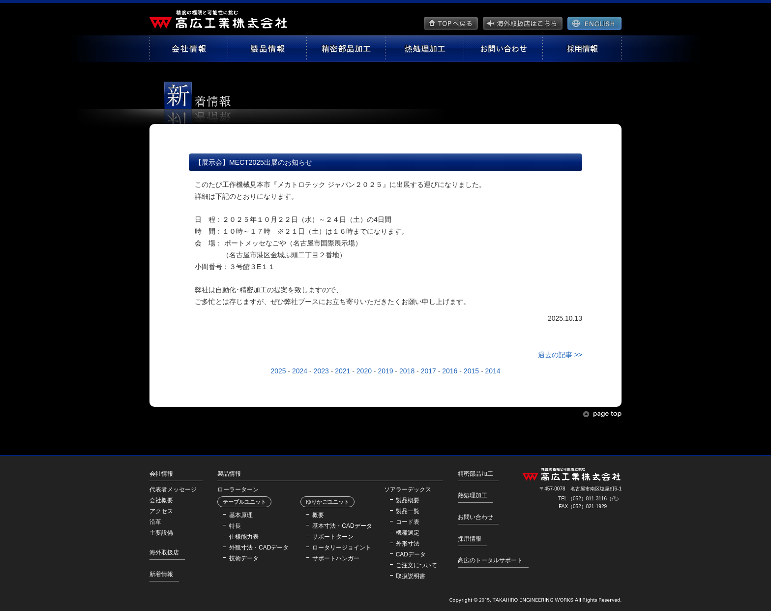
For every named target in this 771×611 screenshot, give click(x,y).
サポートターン (333, 536)
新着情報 (161, 574)
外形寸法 (407, 543)
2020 (364, 371)
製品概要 (407, 500)
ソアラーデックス (407, 489)
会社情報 (161, 473)
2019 (385, 371)
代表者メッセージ (173, 489)
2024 (299, 371)
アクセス (161, 511)
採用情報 (469, 538)
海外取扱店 (164, 552)
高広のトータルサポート (490, 560)
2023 (321, 371)
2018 (407, 371)
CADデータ (411, 554)
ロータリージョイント (341, 547)
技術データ (244, 558)
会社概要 (161, 500)
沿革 (155, 522)
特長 (235, 525)
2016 (449, 371)
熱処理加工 (472, 495)
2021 (342, 371)
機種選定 (407, 532)
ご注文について (416, 565)
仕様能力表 (244, 536)
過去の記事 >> (560, 355)
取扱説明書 (410, 576)
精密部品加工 (475, 473)
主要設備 (161, 532)
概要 (318, 515)
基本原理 (241, 515)
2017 (428, 371)
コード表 (407, 522)
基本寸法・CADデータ (342, 525)
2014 (492, 371)
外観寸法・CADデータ (259, 547)
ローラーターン (238, 489)
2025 (278, 371)
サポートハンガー (335, 558)
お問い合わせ (475, 517)
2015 (471, 371)
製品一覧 (407, 511)
